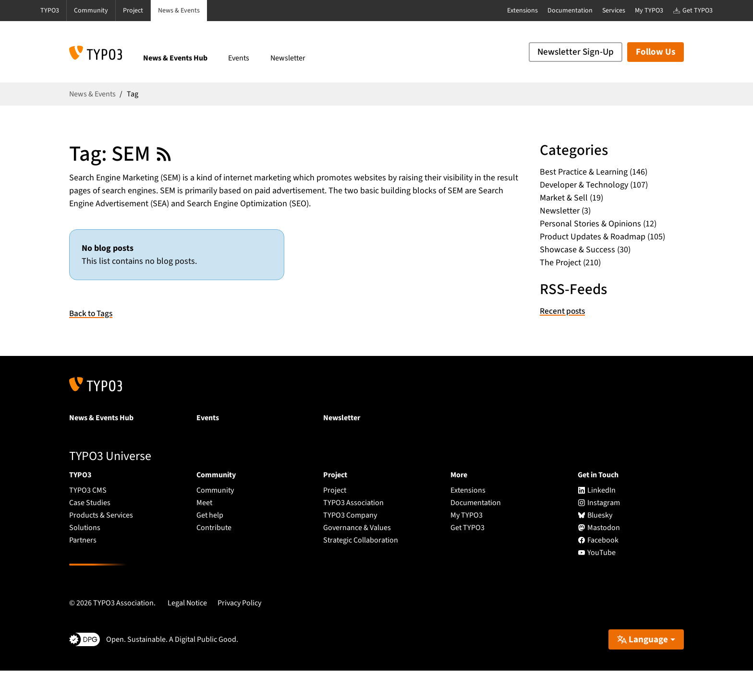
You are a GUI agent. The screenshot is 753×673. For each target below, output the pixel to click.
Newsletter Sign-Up (575, 52)
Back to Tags (92, 316)
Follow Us (655, 52)
